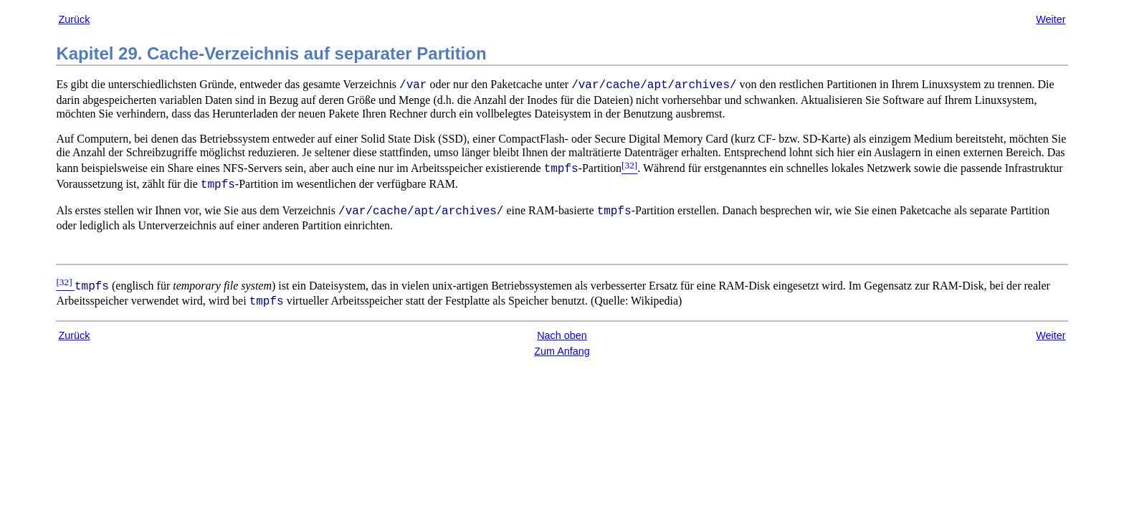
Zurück (74, 19)
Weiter (1050, 19)
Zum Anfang (562, 351)
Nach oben (562, 335)
